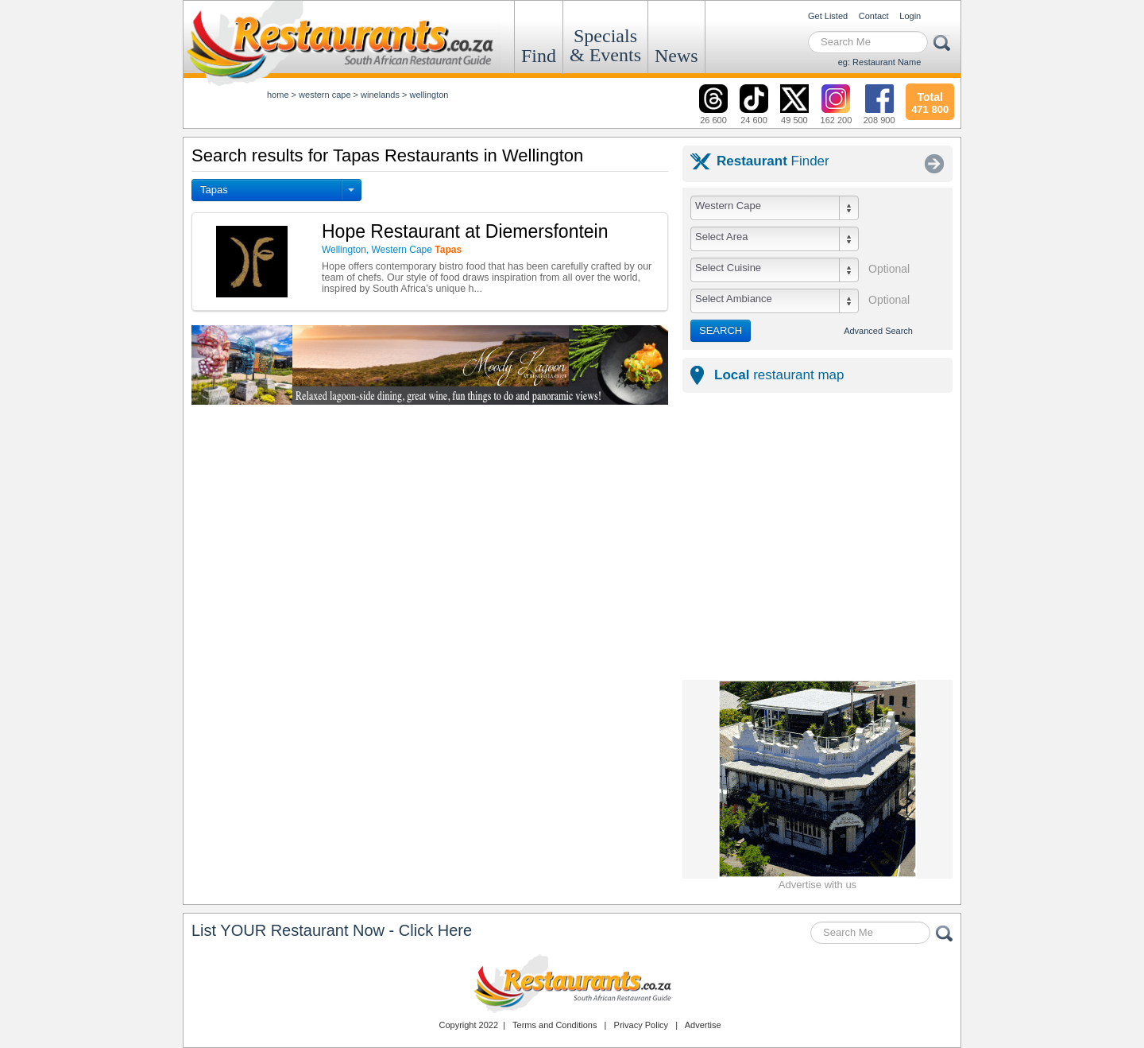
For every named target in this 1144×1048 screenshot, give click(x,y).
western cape (324, 94)
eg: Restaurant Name (880, 62)
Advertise (703, 1025)
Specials (605, 45)
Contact (874, 16)
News (676, 56)
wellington (429, 94)
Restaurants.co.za (572, 983)
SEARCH (720, 330)
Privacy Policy (641, 1025)
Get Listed (828, 16)
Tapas (214, 190)
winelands (380, 94)
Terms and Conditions (554, 1025)
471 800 (930, 101)
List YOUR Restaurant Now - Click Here (331, 930)
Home (278, 94)
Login (910, 16)
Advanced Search (878, 331)
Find (538, 56)
